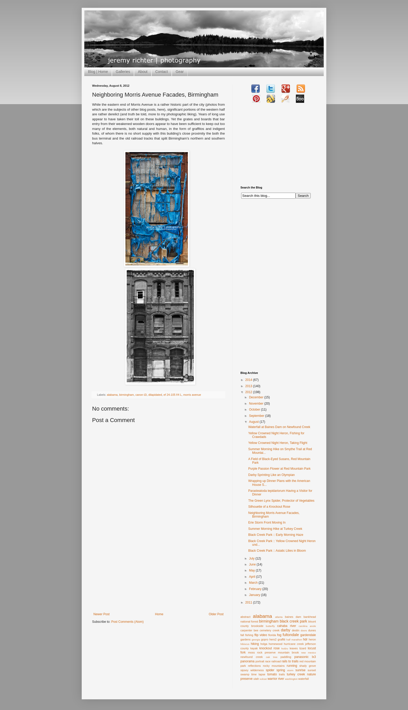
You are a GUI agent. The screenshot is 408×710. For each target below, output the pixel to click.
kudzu (284, 648)
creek (276, 630)
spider (270, 670)
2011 (249, 602)
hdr (305, 639)
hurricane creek (294, 643)
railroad (276, 661)
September (257, 416)
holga (263, 643)
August (254, 422)
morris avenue (192, 394)
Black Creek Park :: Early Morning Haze (275, 535)
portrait (260, 661)
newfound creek (251, 656)
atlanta (279, 616)
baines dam (293, 616)
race (268, 661)
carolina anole (307, 626)
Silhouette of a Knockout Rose (269, 506)
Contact (161, 72)
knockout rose (269, 648)
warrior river (275, 679)
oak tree (271, 657)
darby (285, 630)
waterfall (303, 678)
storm (290, 670)
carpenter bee (249, 630)
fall (242, 635)
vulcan (263, 678)
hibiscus (245, 644)
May (252, 570)
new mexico (308, 652)
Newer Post (101, 614)
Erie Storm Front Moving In (266, 522)
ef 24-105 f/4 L (173, 394)
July (252, 558)
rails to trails (290, 661)
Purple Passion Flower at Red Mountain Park (279, 468)
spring (281, 670)
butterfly (270, 626)
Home (159, 614)
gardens (245, 639)
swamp (244, 674)
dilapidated (155, 394)
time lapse (258, 674)
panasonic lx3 (305, 657)
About (143, 72)
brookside (257, 625)
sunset (312, 670)
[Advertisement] (158, 573)
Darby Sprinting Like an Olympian (271, 475)
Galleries (123, 72)
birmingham (126, 394)
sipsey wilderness (252, 670)
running (292, 666)
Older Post (216, 614)
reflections (254, 665)
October (255, 409)
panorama (247, 661)
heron (312, 639)
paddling (285, 656)
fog (279, 635)
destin (295, 630)
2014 (249, 380)
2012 (249, 392)
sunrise (300, 670)
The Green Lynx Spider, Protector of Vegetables (281, 500)
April (252, 577)
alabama (112, 394)
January (255, 595)
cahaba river (286, 626)
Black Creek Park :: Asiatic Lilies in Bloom (277, 550)
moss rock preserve (262, 652)
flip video (260, 635)
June (253, 564)
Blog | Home (98, 72)
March (254, 583)
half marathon (294, 639)
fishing (249, 635)
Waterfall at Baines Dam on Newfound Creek (279, 427)
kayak (254, 648)
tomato (272, 674)
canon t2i (141, 394)
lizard (302, 648)
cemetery (265, 630)
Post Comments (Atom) (127, 622)
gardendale (308, 635)
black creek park (293, 621)
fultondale (291, 635)
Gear (180, 72)
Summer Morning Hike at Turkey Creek (275, 529)
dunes (312, 630)
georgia (256, 639)
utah (256, 678)
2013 (249, 386)
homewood (276, 643)
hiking (255, 644)
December (256, 397)
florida (272, 635)
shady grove (307, 665)
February (255, 589)
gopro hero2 (269, 639)
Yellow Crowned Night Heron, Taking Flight (277, 443)
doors (304, 630)
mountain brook (288, 652)
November (256, 403)
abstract (245, 616)
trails (282, 674)
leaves (294, 648)
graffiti (281, 639)
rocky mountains (274, 665)
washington (291, 678)
